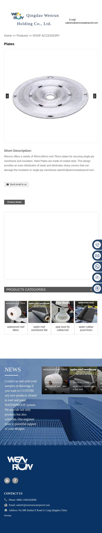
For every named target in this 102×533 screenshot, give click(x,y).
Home (8, 35)
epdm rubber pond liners (86, 328)
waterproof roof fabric (15, 328)
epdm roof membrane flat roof (39, 328)
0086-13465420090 (26, 517)
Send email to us (18, 184)
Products (22, 35)
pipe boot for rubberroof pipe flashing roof (63, 328)
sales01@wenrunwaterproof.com (33, 522)
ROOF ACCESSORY (46, 35)
